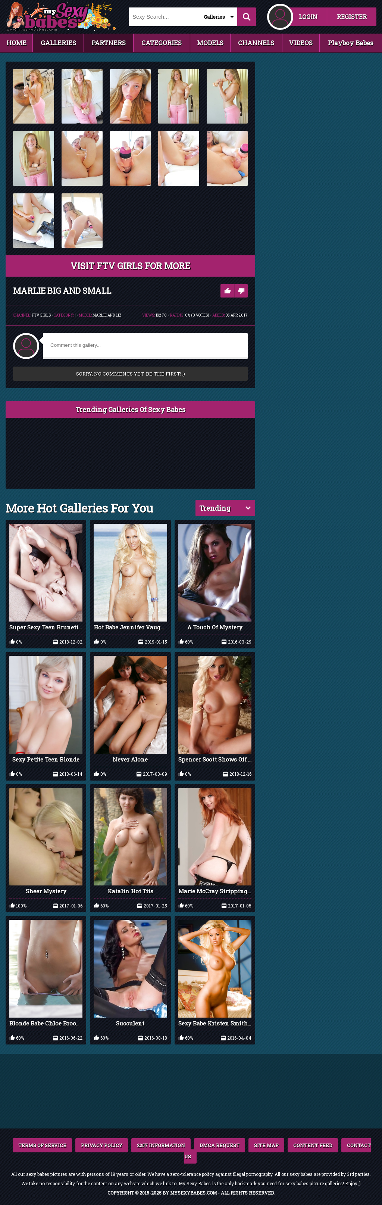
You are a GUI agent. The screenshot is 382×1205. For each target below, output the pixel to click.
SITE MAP (266, 1145)
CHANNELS (256, 42)
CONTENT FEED (312, 1145)
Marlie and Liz (107, 315)
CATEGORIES (161, 42)
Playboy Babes (350, 42)
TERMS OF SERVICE (42, 1145)
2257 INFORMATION (161, 1145)
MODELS (210, 42)
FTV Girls (41, 315)
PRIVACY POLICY (101, 1145)
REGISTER (352, 17)
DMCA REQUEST (219, 1145)
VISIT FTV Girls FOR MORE (130, 266)
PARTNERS (108, 42)
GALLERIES (58, 42)
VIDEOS (301, 42)
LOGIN (308, 17)
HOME (16, 42)
